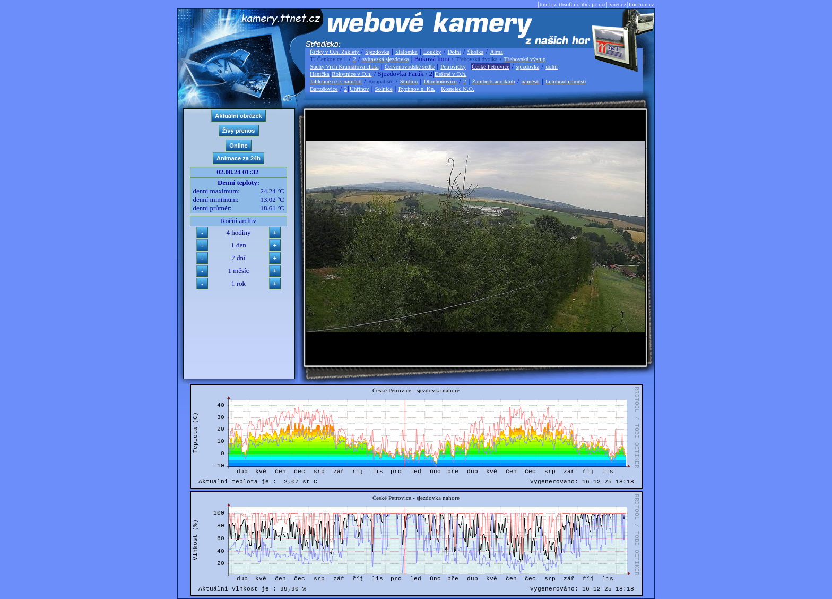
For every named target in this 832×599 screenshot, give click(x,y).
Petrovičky (453, 66)
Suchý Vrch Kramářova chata (344, 66)
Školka (475, 51)
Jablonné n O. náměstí (336, 81)
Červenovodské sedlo (410, 66)
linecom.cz (641, 4)
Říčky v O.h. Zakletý (335, 51)
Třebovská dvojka (477, 59)
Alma (496, 51)
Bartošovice (324, 88)
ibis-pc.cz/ (594, 4)
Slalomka (406, 51)
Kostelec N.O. (457, 88)
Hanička (320, 74)
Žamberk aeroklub (493, 81)
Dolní (454, 51)
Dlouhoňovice (439, 81)
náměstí (531, 81)
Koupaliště (381, 81)
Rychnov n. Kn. (416, 88)
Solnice (384, 88)
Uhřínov (359, 88)
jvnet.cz (617, 4)
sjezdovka (527, 66)
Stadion (409, 81)
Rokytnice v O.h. (351, 74)
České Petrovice (490, 66)
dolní (551, 66)
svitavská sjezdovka (385, 59)
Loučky (432, 51)
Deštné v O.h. (451, 74)
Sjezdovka (377, 51)
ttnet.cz (548, 4)
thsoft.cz (569, 4)
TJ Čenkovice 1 (328, 59)
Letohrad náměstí (565, 81)
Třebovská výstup (525, 59)
